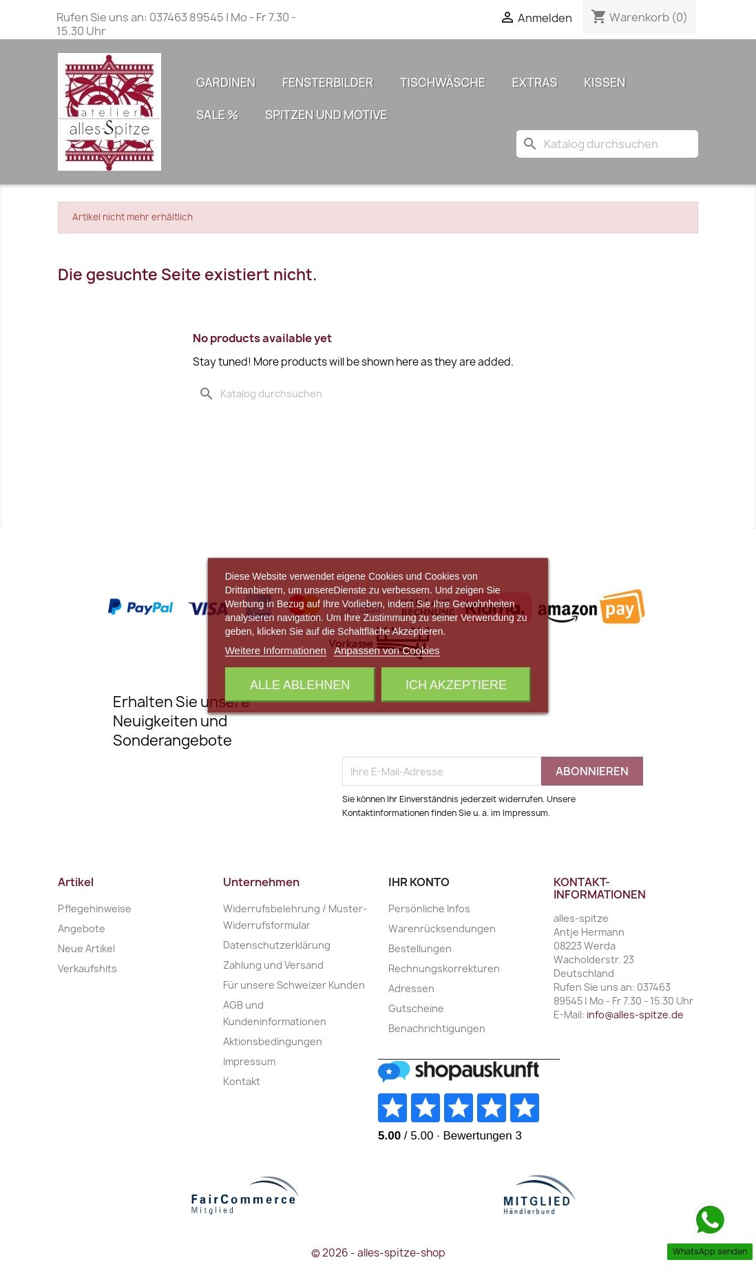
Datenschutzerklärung (276, 945)
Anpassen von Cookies (386, 650)
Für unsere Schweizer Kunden (294, 984)
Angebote (81, 928)
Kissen (604, 82)
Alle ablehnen (300, 685)
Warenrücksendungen (442, 928)
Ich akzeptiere (456, 685)
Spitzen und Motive (326, 114)
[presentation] (447, 723)
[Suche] (607, 144)
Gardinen (225, 82)
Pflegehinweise (95, 908)
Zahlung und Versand (273, 964)
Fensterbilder (327, 82)
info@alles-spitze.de (635, 1014)
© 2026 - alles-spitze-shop (378, 1253)
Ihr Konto (419, 882)
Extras (535, 82)
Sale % (217, 114)
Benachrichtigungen (436, 1028)
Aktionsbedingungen (272, 1041)
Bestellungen (420, 948)
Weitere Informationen (275, 650)
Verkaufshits (87, 968)
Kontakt (241, 1081)
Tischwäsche (442, 82)
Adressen (411, 988)
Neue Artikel (86, 948)
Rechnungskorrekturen (444, 968)
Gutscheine (416, 1008)
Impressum (249, 1061)
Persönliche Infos (429, 908)
